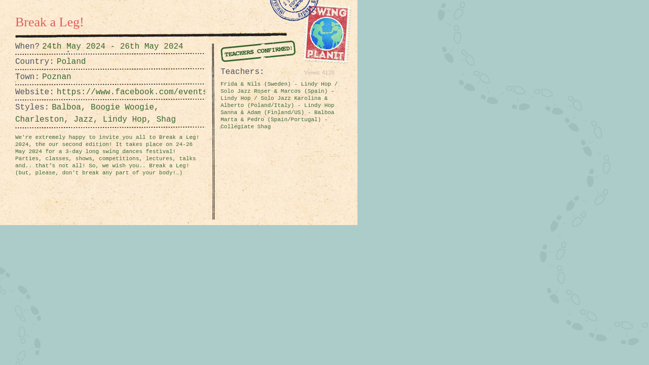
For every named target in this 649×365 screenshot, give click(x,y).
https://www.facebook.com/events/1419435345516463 (82, 92)
